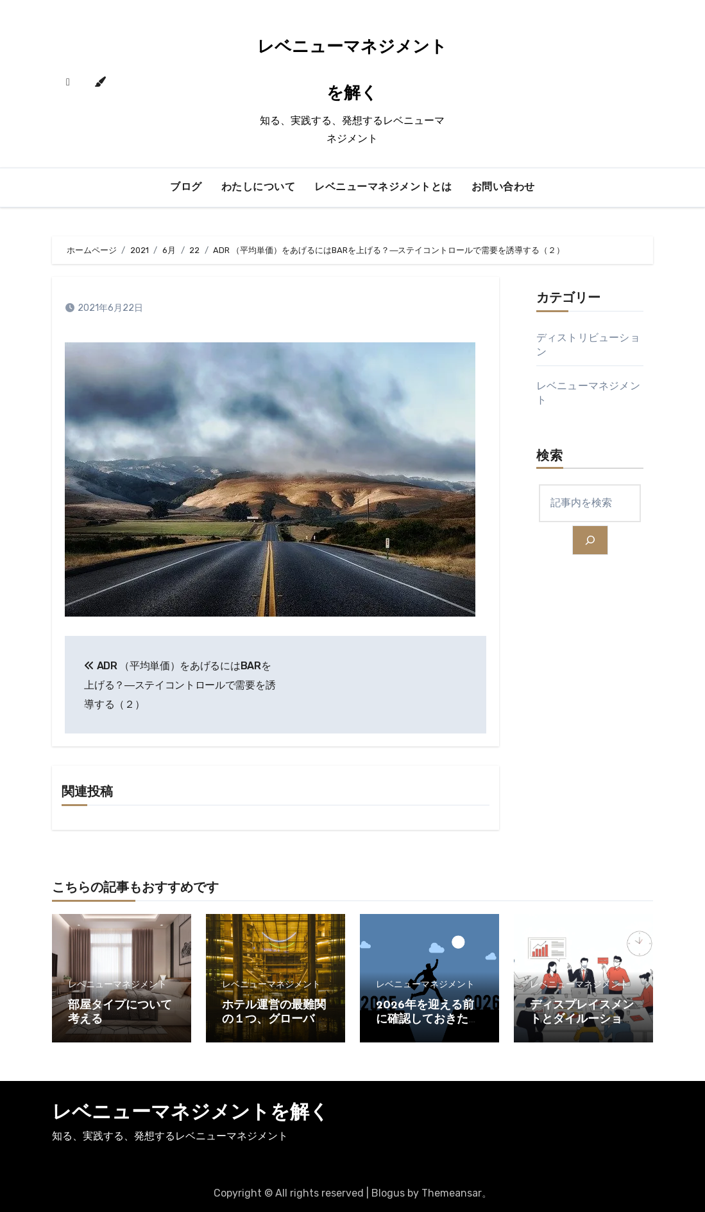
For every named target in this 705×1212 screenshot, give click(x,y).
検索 (549, 456)
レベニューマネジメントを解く (190, 1113)
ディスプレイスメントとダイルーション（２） (582, 1019)
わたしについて (258, 187)
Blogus (388, 1193)
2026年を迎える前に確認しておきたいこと (428, 1019)
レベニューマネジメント (117, 984)
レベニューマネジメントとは (383, 187)
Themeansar (451, 1193)
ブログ (186, 187)
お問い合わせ (503, 187)
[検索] (590, 540)
